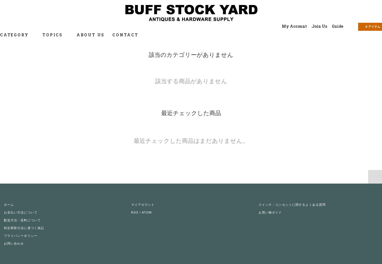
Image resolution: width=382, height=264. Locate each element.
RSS (134, 212)
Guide (337, 26)
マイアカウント (143, 204)
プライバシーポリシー (20, 235)
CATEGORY (17, 34)
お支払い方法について (20, 212)
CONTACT (125, 34)
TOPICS (55, 34)
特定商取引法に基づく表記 (24, 228)
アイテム (369, 26)
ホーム (9, 204)
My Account (294, 26)
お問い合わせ (14, 243)
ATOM (147, 212)
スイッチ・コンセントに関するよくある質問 (292, 204)
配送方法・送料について (22, 220)
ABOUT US (91, 34)
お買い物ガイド (270, 212)
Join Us (319, 26)
